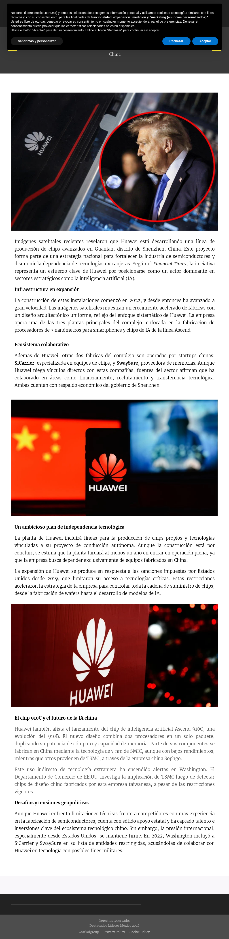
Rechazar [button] (176, 41)
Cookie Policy (139, 932)
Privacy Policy (114, 932)
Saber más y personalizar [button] (37, 41)
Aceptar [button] (205, 41)
